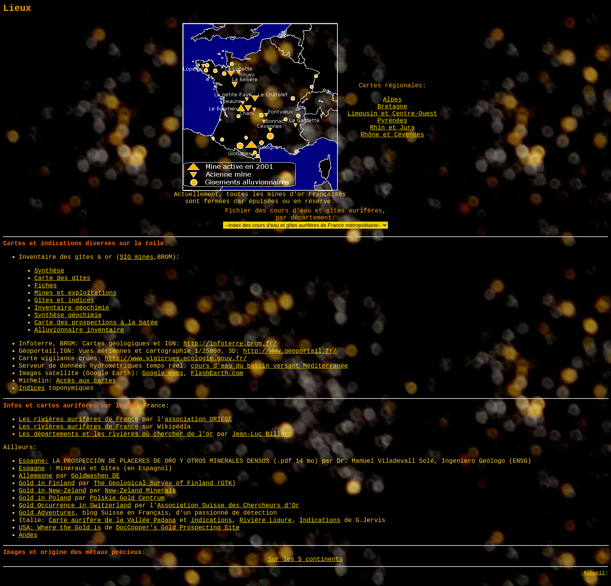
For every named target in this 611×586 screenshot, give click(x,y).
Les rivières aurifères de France (78, 419)
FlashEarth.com (217, 373)
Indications (320, 520)
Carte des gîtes (62, 278)
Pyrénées (392, 120)
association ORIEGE (198, 419)
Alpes (392, 99)
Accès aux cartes (86, 380)
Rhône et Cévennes (392, 134)
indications (211, 520)
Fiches (45, 285)
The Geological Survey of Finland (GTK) (165, 483)
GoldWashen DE (95, 476)
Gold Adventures (47, 513)
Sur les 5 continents (305, 559)
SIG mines (136, 257)
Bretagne (392, 106)
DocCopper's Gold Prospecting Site (178, 527)
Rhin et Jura (392, 127)
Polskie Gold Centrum (127, 498)
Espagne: (34, 461)
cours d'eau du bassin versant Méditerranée (269, 366)
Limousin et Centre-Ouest (392, 113)
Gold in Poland (45, 498)
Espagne (32, 468)
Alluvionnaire (60, 330)
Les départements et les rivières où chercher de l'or (116, 434)
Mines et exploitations (75, 293)
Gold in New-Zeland (52, 490)
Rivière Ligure (266, 520)
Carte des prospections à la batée (96, 322)
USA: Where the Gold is (60, 527)
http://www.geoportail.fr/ (290, 351)
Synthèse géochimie (68, 315)
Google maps (163, 373)
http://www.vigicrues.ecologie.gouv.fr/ (176, 358)
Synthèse (49, 270)
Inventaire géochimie (71, 308)
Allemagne (35, 476)
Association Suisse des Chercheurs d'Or (228, 505)
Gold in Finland (47, 483)
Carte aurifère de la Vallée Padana (112, 520)
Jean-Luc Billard (262, 434)
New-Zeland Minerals (140, 490)
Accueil (594, 573)
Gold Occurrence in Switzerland (75, 505)
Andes (28, 535)
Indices (32, 388)
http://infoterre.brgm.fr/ (230, 343)
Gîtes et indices (64, 300)
